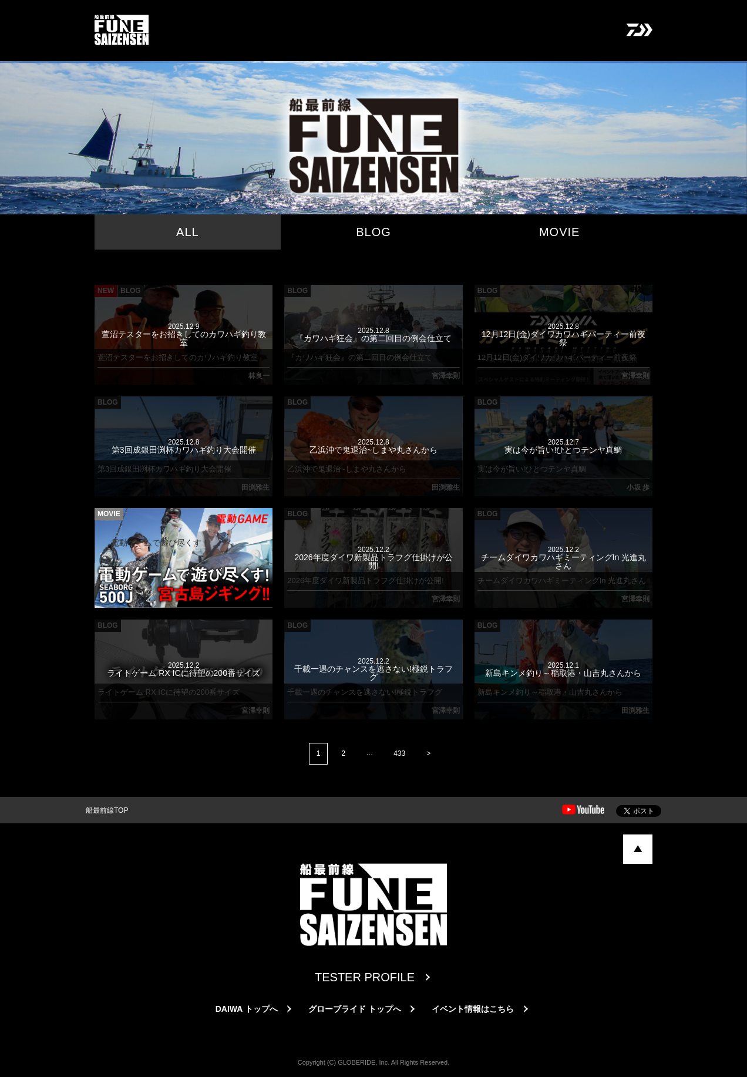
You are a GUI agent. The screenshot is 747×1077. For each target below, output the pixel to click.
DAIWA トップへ (247, 1009)
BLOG (373, 232)
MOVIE (559, 232)
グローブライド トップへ (354, 1009)
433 (399, 753)
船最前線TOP (107, 810)
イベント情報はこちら (473, 1009)
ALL (187, 232)
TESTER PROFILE (365, 977)
